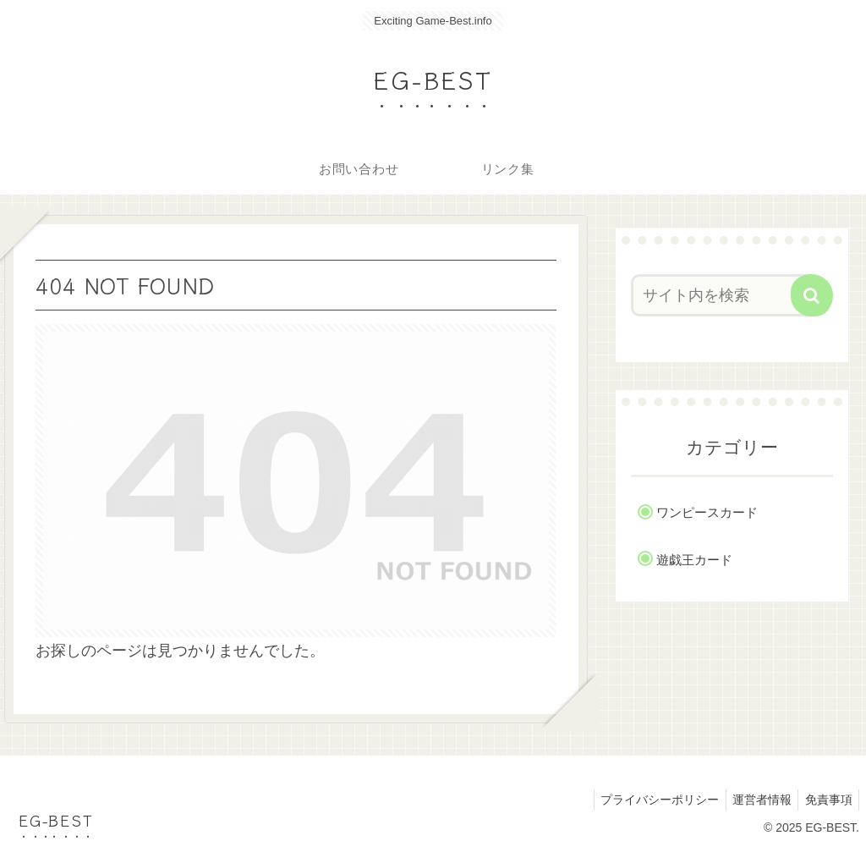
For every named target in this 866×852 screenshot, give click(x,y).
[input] (723, 295)
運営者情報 (755, 799)
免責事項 (826, 799)
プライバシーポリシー (648, 799)
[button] (812, 295)
